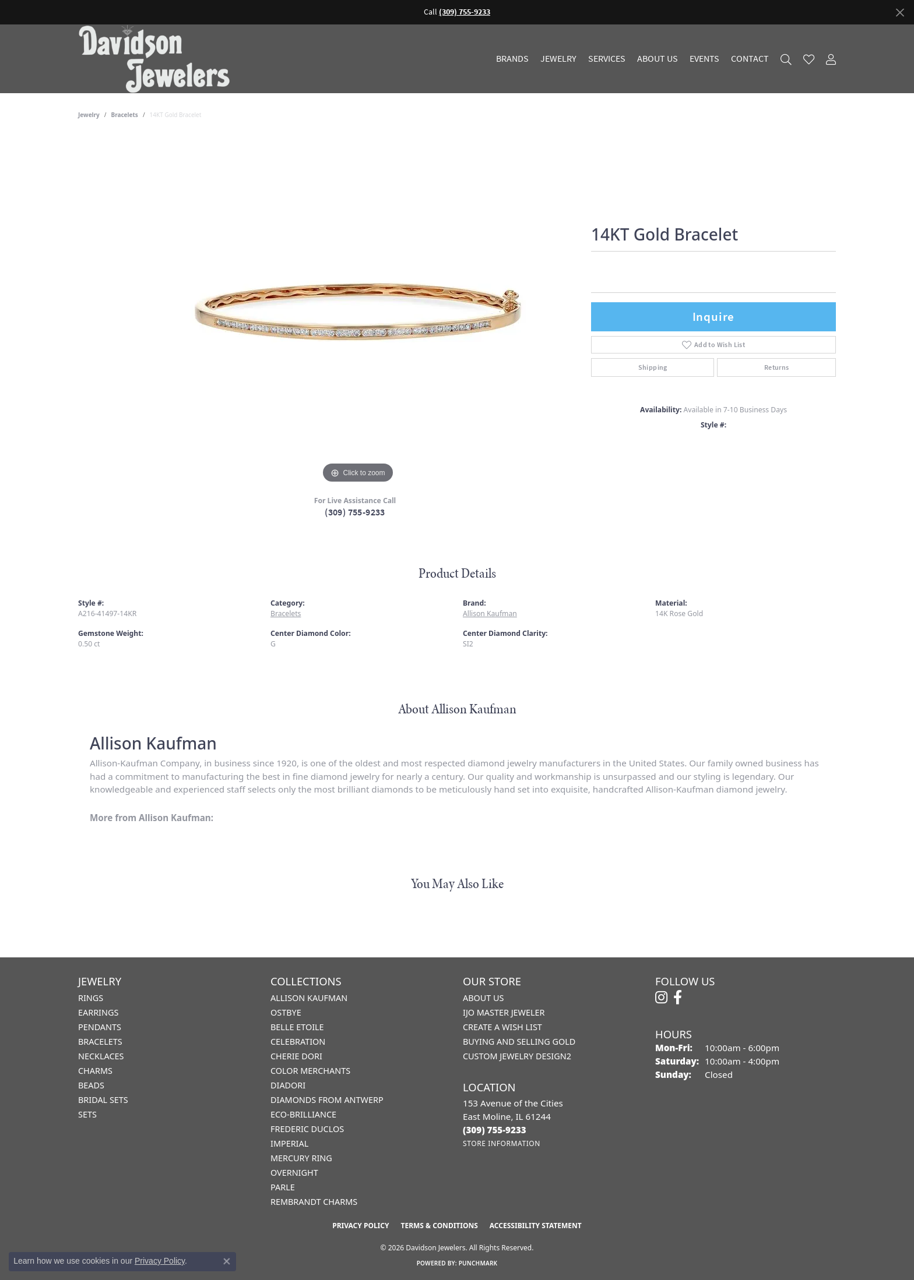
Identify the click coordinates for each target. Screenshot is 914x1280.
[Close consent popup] (226, 1261)
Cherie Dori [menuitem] (296, 1056)
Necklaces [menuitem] (101, 1056)
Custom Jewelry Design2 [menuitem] (517, 1056)
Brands (512, 58)
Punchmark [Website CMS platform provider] (478, 1263)
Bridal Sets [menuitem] (103, 1099)
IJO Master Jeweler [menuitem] (503, 1012)
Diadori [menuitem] (287, 1085)
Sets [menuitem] (87, 1114)
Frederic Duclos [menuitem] (307, 1128)
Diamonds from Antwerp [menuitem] (327, 1099)
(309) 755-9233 (355, 512)
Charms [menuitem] (95, 1070)
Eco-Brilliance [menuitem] (303, 1114)
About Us (657, 58)
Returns (776, 367)
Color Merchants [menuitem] (310, 1070)
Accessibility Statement (536, 1226)
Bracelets (124, 115)
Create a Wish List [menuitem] (502, 1027)
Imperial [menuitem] (289, 1143)
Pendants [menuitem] (99, 1027)
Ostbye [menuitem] (285, 1012)
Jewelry (558, 58)
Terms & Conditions (438, 1226)
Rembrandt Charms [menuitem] (313, 1201)
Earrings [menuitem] (98, 1012)
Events (704, 58)
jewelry (89, 115)
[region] (358, 311)
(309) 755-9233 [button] (464, 11)
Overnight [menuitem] (294, 1172)
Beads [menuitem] (91, 1085)
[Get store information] (501, 1143)
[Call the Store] (494, 1130)
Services (606, 58)
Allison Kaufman (490, 613)
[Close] (899, 12)
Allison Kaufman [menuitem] (308, 997)
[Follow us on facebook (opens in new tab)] (677, 998)
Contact (750, 58)
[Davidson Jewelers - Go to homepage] (157, 58)
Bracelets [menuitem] (100, 1041)
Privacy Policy (360, 1226)
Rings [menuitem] (90, 997)
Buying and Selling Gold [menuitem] (519, 1041)
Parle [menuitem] (282, 1187)
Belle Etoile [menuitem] (297, 1027)
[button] (786, 59)
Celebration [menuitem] (297, 1041)
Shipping (652, 367)
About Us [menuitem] (483, 997)
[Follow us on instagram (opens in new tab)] (661, 998)
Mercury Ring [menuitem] (301, 1158)
